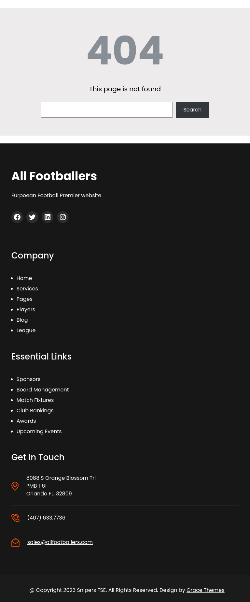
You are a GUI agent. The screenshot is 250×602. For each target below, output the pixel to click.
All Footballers (54, 176)
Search (192, 109)
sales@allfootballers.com (60, 542)
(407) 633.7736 (46, 517)
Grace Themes (206, 590)
